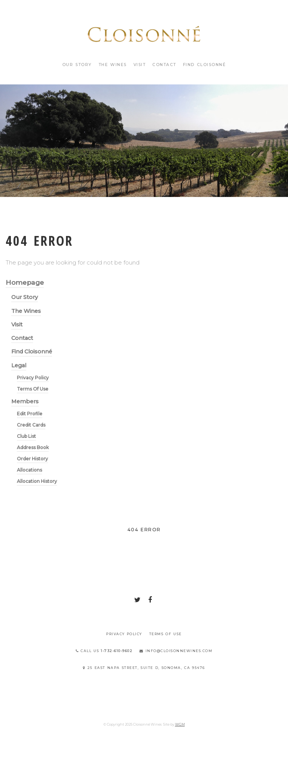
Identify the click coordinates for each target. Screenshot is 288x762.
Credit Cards (31, 425)
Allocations (29, 470)
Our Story (77, 64)
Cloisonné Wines (144, 34)
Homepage (25, 282)
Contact (164, 64)
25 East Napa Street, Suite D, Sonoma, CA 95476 (144, 668)
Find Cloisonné (204, 64)
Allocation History (37, 481)
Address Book (33, 447)
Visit (140, 64)
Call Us (104, 651)
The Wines (113, 64)
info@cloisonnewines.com (176, 651)
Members (25, 401)
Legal (18, 365)
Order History (32, 458)
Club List (26, 436)
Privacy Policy (33, 377)
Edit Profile (29, 413)
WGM (180, 724)
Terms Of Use (32, 389)
